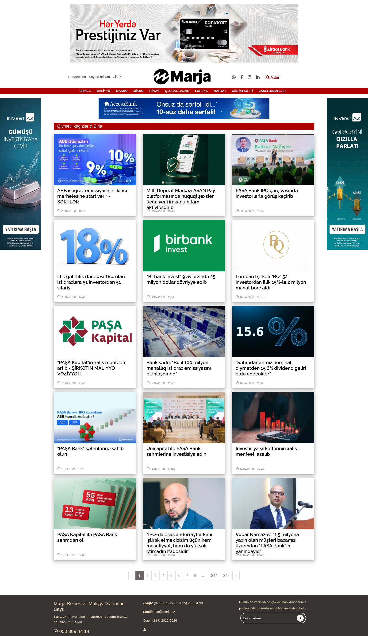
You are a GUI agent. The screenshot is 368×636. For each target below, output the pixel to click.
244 (214, 575)
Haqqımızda (77, 77)
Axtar (272, 77)
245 (226, 575)
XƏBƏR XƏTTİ (242, 91)
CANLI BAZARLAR (272, 91)
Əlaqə (117, 77)
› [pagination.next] (236, 575)
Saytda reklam (99, 77)
